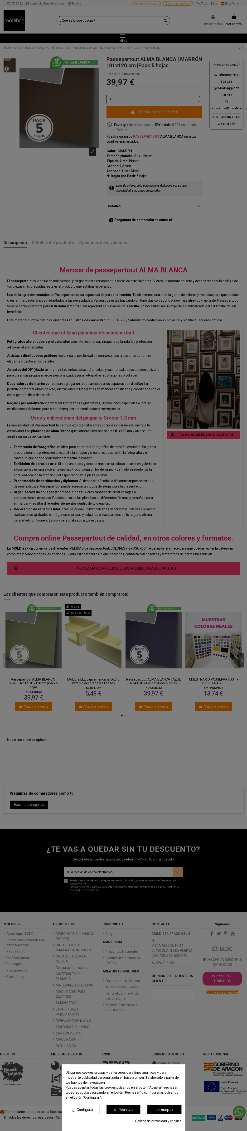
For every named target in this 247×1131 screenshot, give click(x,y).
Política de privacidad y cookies (158, 1121)
